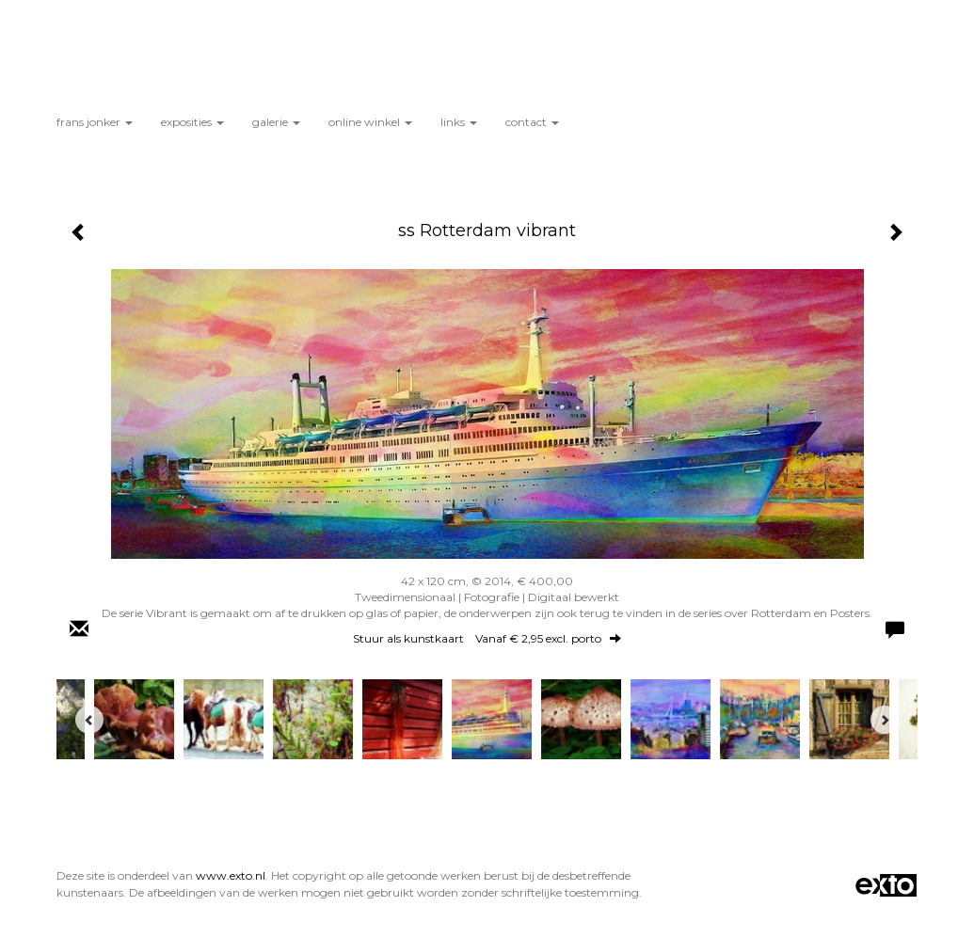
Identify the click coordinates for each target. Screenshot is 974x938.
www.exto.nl (230, 875)
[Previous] (89, 720)
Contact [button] (532, 122)
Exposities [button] (192, 122)
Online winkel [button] (370, 122)
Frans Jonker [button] (94, 122)
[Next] (884, 720)
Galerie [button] (276, 122)
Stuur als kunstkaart (487, 638)
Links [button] (458, 122)
